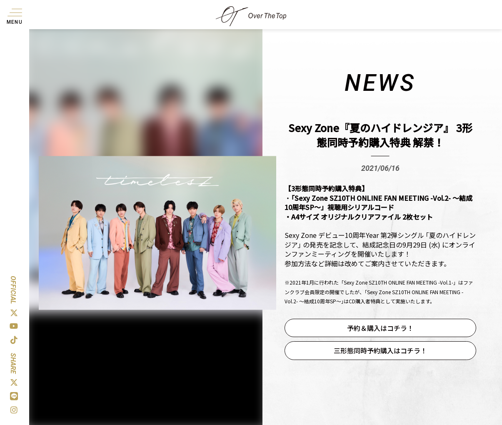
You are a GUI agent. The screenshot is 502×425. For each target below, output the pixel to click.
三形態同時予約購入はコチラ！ (380, 350)
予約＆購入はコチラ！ (380, 328)
